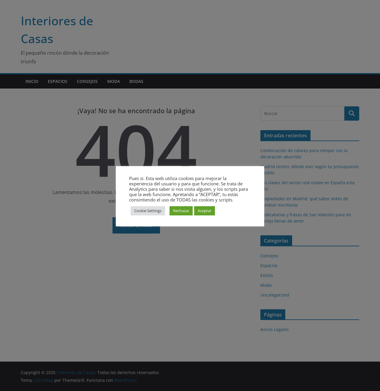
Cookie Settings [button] (148, 210)
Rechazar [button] (181, 210)
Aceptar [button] (204, 210)
